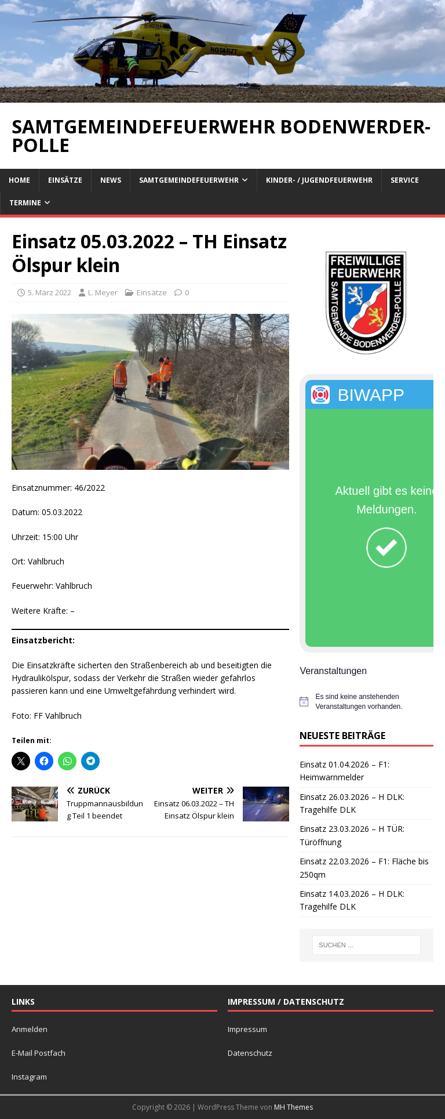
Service (405, 180)
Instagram (29, 1076)
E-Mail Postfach (38, 1053)
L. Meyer (103, 292)
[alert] (366, 701)
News (110, 180)
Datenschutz (250, 1053)
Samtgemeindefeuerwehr (189, 180)
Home (19, 180)
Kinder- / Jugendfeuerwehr (319, 180)
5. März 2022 (49, 292)
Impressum (247, 1029)
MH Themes (293, 1107)
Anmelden (30, 1029)
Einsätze (65, 180)
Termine (25, 203)
